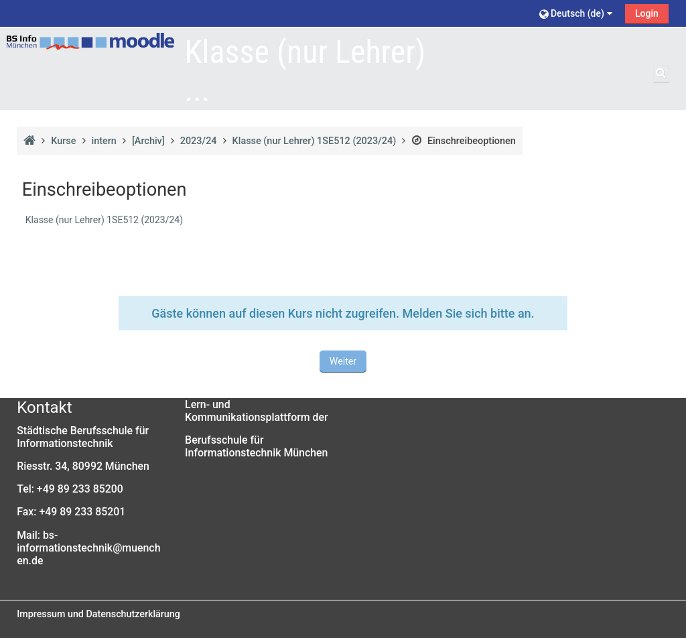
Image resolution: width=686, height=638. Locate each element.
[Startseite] (90, 41)
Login (647, 13)
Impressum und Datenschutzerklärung (98, 614)
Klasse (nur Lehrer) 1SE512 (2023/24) (104, 219)
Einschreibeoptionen (463, 141)
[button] (577, 13)
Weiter (343, 361)
